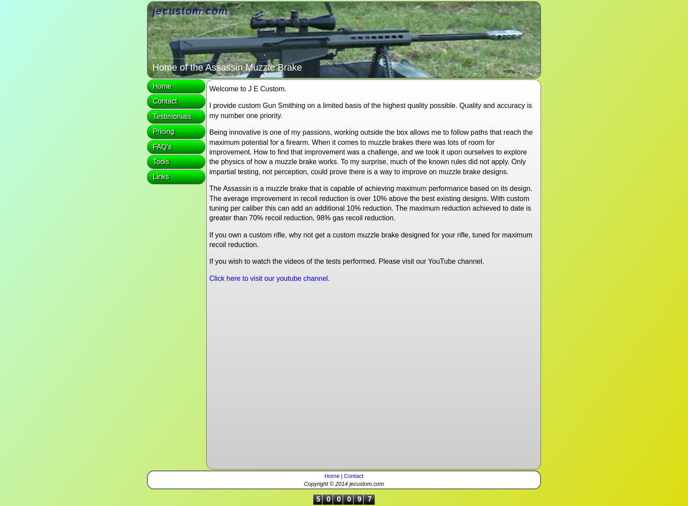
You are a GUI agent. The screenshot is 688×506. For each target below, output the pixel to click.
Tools (161, 161)
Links (161, 176)
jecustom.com (190, 11)
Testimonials (172, 116)
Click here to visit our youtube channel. (269, 278)
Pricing (163, 131)
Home (162, 86)
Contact (165, 101)
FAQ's (162, 147)
